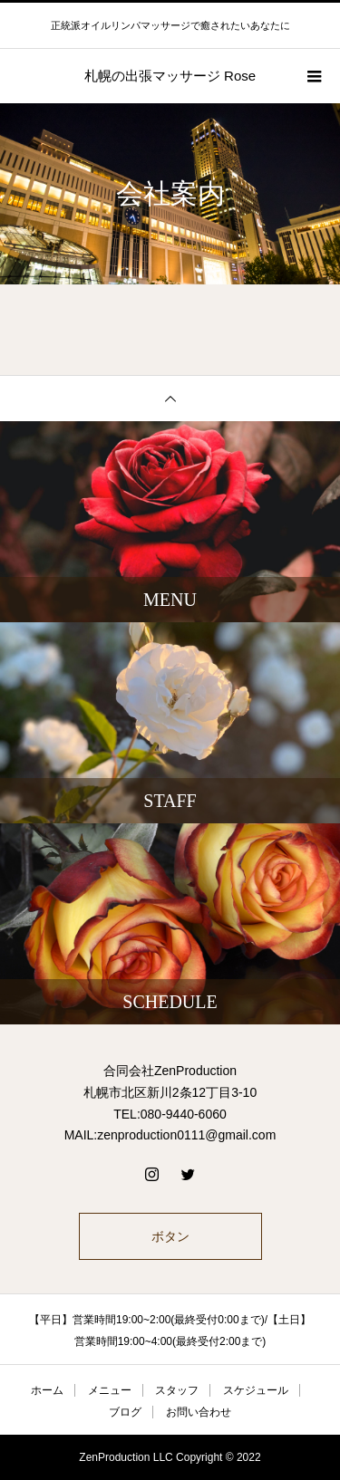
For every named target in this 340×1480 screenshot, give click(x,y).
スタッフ (177, 1390)
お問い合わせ (198, 1412)
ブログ (125, 1412)
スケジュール (255, 1390)
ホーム (47, 1390)
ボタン (170, 1236)
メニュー (109, 1390)
